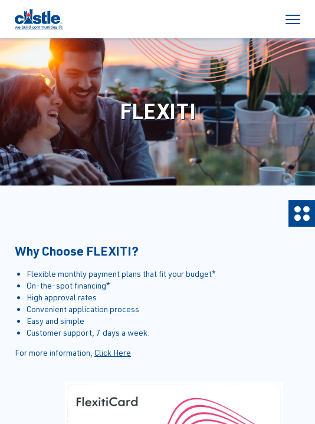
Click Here (112, 352)
